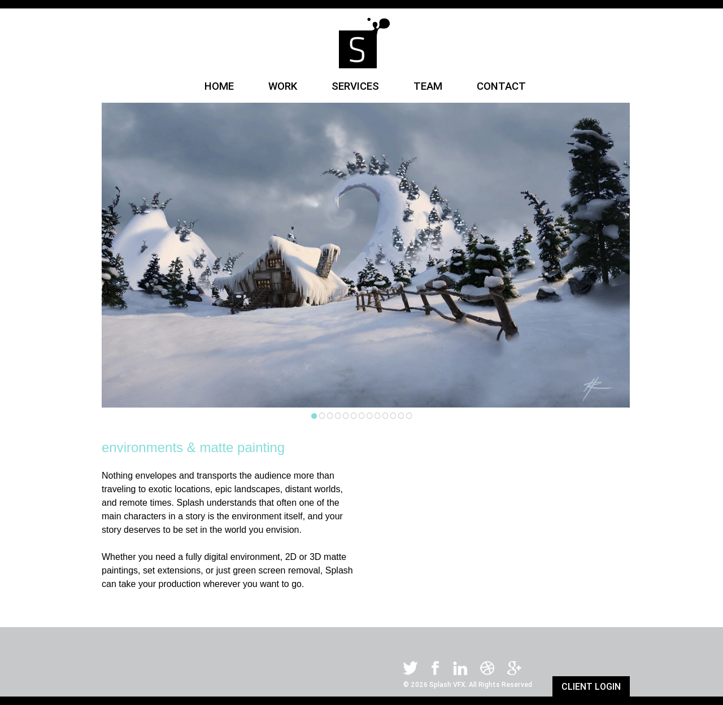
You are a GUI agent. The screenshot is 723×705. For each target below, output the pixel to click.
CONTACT (501, 86)
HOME (220, 86)
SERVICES (357, 86)
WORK (284, 86)
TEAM (429, 86)
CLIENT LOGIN (591, 686)
